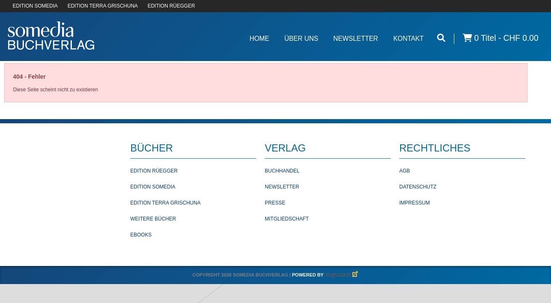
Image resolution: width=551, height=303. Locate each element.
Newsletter (355, 38)
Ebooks (141, 235)
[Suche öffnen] (441, 38)
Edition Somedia (152, 187)
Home (259, 38)
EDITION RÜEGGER (171, 6)
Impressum (414, 203)
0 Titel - (500, 38)
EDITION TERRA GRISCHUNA (103, 6)
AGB (404, 171)
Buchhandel (282, 171)
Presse (275, 203)
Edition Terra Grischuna (165, 203)
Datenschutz (417, 187)
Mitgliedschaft (287, 219)
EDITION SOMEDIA (35, 6)
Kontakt (408, 38)
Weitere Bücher (153, 219)
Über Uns (301, 38)
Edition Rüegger (154, 171)
